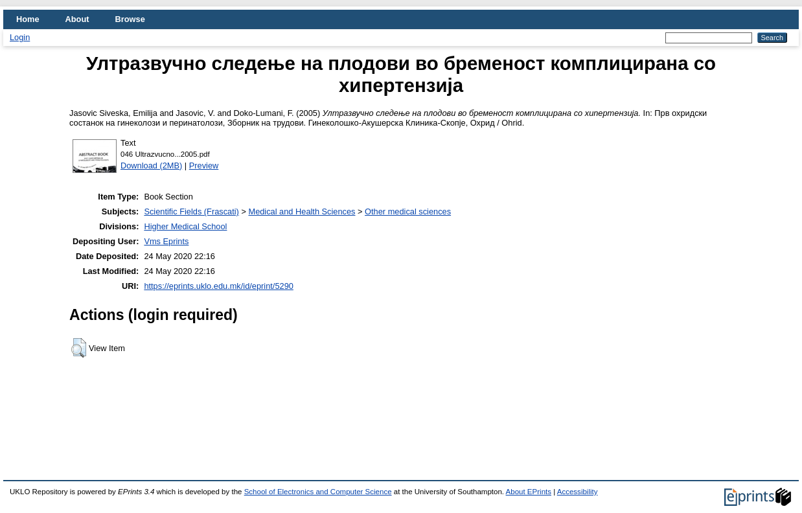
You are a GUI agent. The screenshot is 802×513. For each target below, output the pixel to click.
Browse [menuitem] (130, 19)
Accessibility (577, 492)
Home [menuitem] (28, 19)
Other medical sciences (408, 211)
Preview (204, 165)
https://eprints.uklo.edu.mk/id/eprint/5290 (218, 286)
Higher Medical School (185, 226)
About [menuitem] (77, 19)
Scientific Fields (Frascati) (191, 211)
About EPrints (528, 492)
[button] (78, 348)
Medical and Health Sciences (301, 211)
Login (20, 37)
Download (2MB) (151, 165)
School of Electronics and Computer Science (318, 492)
